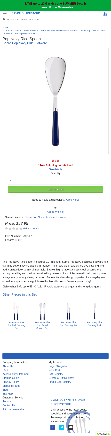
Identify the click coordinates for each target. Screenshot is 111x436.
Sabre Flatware (31, 30)
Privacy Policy (10, 382)
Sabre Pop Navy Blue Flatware (24, 43)
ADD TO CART (55, 189)
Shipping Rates (11, 385)
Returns (7, 401)
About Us (7, 366)
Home (5, 27)
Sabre (18, 30)
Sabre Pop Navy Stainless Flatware (45, 217)
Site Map (7, 393)
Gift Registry (56, 374)
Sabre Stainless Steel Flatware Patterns (59, 30)
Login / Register (58, 366)
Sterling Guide (10, 378)
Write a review (31, 228)
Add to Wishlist (55, 211)
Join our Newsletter (13, 409)
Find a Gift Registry (60, 382)
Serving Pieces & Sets (25, 33)
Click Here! (72, 199)
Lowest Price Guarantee (55, 7)
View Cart (54, 370)
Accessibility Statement (15, 374)
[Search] (55, 19)
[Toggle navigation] (4, 13)
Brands (9, 30)
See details (55, 169)
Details (82, 3)
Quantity (55, 173)
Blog (5, 389)
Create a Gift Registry (61, 378)
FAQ (5, 370)
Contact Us (8, 405)
